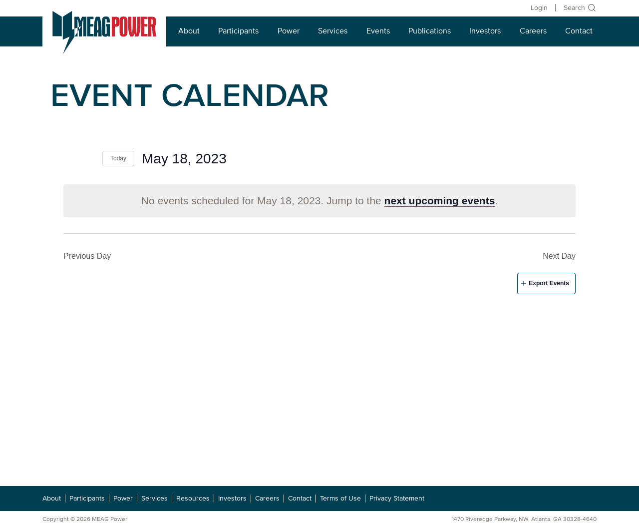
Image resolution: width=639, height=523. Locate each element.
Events (378, 31)
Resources (193, 499)
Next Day (559, 256)
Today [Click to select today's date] (118, 158)
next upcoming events (439, 200)
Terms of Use (340, 499)
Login (539, 7)
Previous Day (87, 256)
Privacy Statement (396, 499)
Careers (533, 31)
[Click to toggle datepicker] (184, 159)
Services (332, 31)
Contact (579, 31)
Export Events (549, 283)
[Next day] (89, 158)
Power (289, 31)
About (189, 31)
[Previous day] (69, 158)
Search (574, 7)
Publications (429, 31)
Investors (485, 31)
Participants (238, 31)
